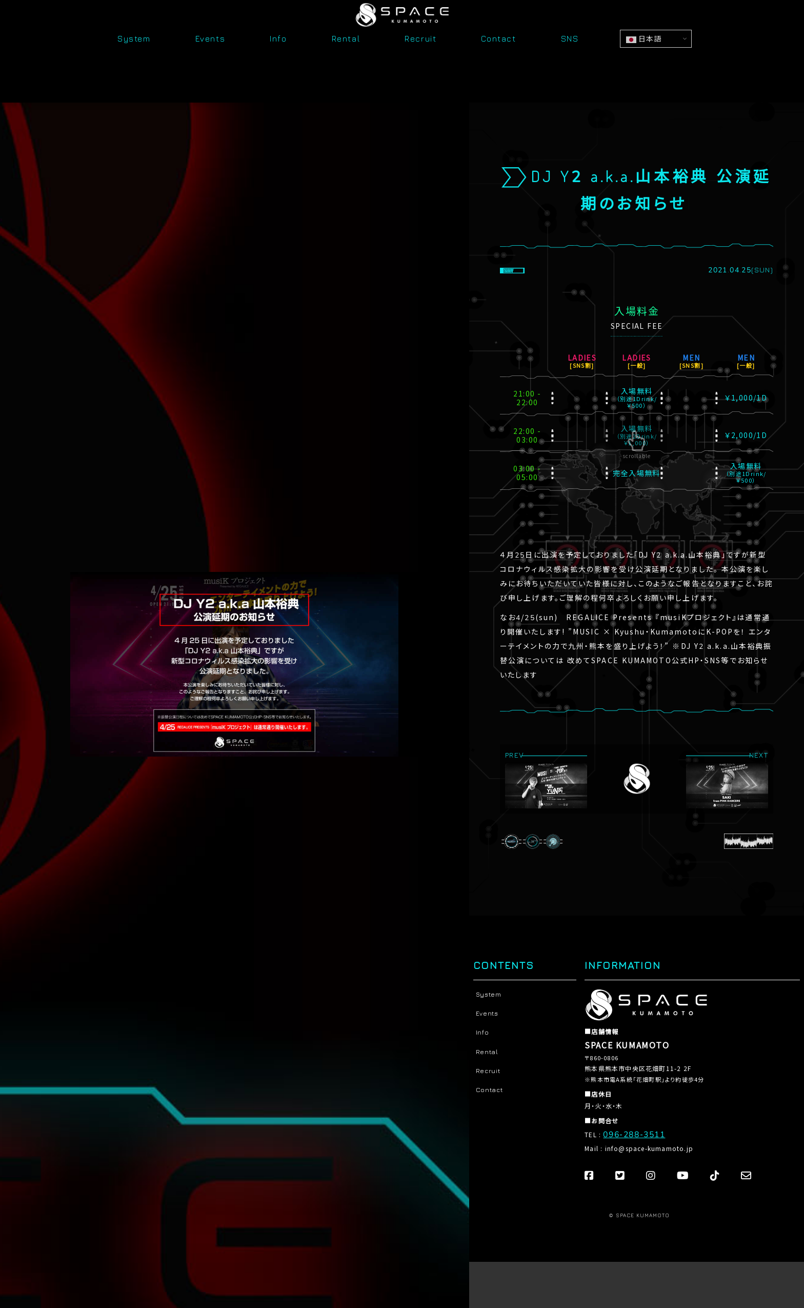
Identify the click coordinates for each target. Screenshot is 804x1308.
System (134, 67)
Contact (498, 67)
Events (210, 67)
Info (278, 67)
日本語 (643, 67)
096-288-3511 (631, 1133)
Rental (346, 67)
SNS (570, 67)
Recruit (420, 67)
